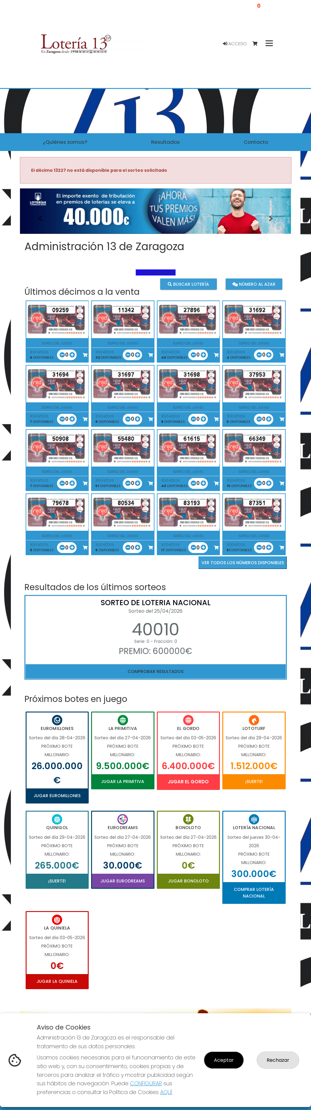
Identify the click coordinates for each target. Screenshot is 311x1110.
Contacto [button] (256, 142)
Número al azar (253, 284)
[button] (40, 218)
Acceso (235, 44)
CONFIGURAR (146, 1083)
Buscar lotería (188, 284)
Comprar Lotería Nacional (254, 892)
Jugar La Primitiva (122, 781)
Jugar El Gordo (188, 781)
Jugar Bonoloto (188, 881)
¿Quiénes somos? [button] (65, 142)
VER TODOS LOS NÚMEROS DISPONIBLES (243, 563)
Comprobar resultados (155, 671)
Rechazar (278, 1060)
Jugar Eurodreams (122, 881)
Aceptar (224, 1060)
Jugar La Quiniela (57, 981)
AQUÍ (166, 1092)
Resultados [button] (165, 142)
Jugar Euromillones (57, 796)
